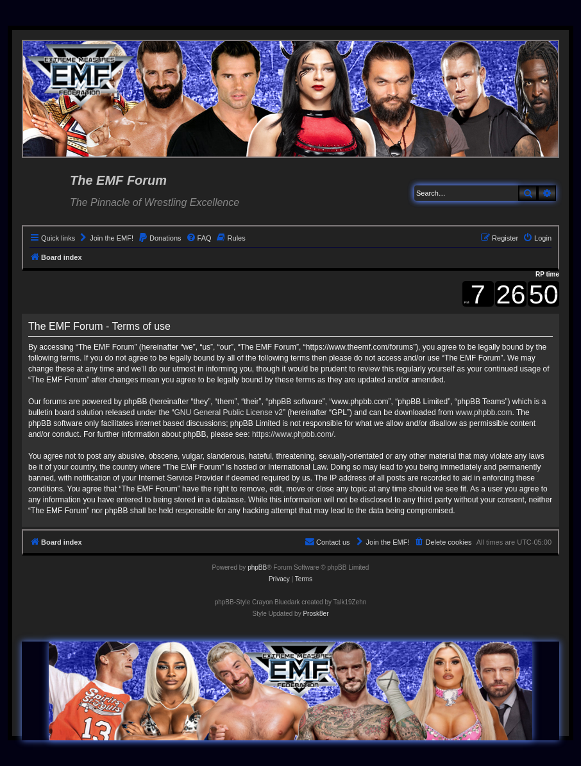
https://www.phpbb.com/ (292, 434)
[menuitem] (105, 238)
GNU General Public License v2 (228, 412)
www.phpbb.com (483, 412)
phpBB (257, 567)
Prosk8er (315, 613)
